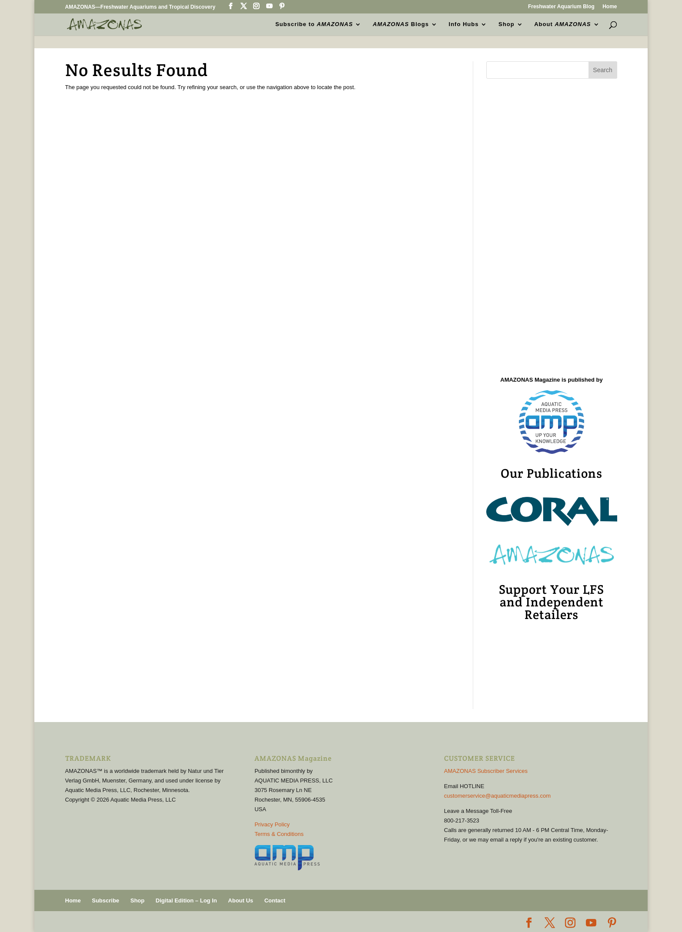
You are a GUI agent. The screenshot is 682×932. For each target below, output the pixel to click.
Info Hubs (464, 24)
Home (609, 7)
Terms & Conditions (279, 834)
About (562, 24)
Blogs (401, 24)
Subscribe (105, 900)
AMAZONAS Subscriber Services (486, 771)
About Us (240, 900)
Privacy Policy (272, 824)
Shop (506, 24)
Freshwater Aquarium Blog (561, 7)
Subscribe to (314, 24)
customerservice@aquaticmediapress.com (497, 795)
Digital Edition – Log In (186, 900)
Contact (274, 900)
